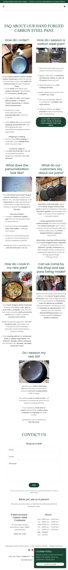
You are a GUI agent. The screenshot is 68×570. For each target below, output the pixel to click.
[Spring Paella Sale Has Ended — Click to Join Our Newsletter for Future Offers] (34, 1)
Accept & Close (50, 564)
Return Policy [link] (27, 560)
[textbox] (34, 449)
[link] (64, 6)
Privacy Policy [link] (46, 491)
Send (34, 485)
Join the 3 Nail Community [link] (19, 557)
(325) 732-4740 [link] (20, 534)
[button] (7, 6)
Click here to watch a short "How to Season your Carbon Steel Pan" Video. (51, 122)
